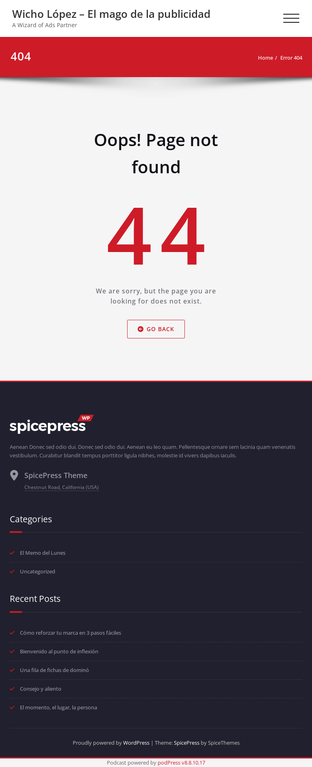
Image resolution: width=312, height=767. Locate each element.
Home (265, 57)
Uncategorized (37, 571)
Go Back (156, 329)
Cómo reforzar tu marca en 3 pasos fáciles (70, 632)
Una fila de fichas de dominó (54, 670)
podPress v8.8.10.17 (181, 762)
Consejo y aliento (40, 688)
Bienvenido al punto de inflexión (59, 651)
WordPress (136, 742)
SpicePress (186, 742)
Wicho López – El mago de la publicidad (111, 13)
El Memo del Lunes (42, 552)
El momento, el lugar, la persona (58, 707)
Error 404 (291, 57)
